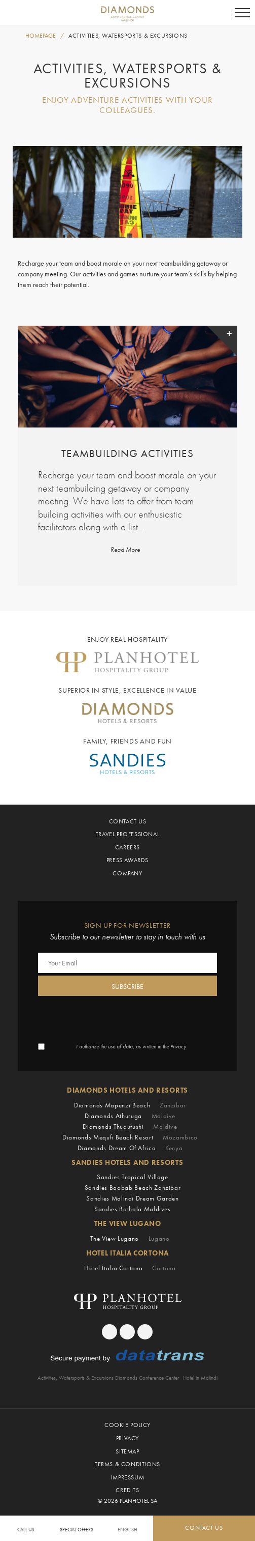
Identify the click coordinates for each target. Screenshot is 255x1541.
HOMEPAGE (40, 36)
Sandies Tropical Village (132, 1177)
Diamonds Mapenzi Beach (130, 1105)
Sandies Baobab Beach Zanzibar (133, 1187)
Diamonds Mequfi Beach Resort (130, 1137)
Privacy (127, 1438)
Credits (127, 1490)
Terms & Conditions (127, 1464)
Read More (125, 550)
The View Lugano (129, 1238)
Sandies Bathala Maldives (132, 1209)
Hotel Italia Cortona (129, 1268)
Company (127, 873)
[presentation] (115, 1018)
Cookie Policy (127, 1425)
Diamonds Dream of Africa (130, 1148)
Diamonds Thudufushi (130, 1126)
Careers (127, 847)
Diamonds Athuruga (130, 1115)
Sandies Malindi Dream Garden (132, 1198)
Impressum (127, 1477)
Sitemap (127, 1451)
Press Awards (127, 860)
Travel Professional (127, 834)
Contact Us (128, 821)
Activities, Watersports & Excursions (128, 36)
